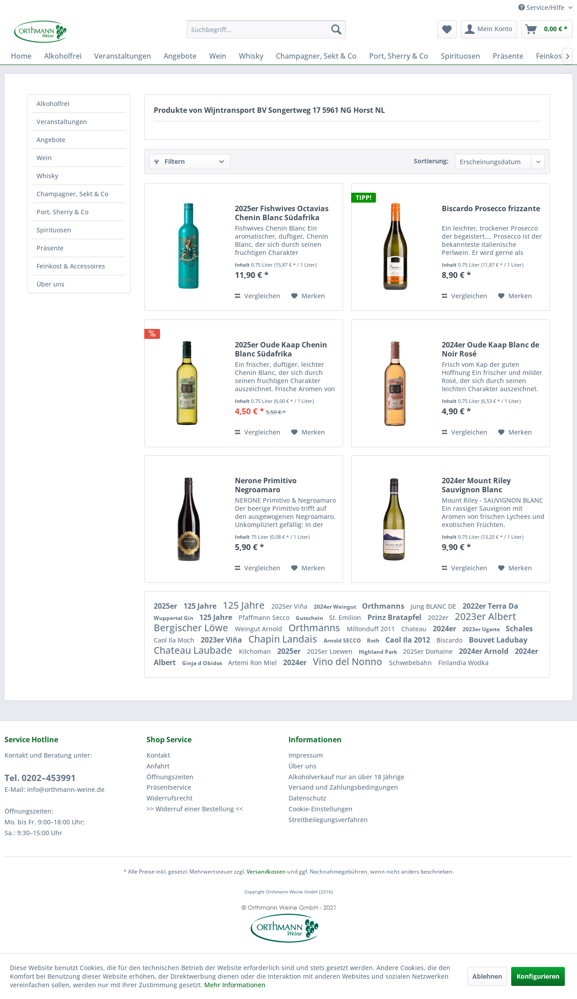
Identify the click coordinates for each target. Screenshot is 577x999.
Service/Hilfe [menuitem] (542, 7)
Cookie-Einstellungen (320, 809)
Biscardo (450, 640)
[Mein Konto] (489, 29)
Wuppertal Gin (174, 618)
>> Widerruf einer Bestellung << (195, 809)
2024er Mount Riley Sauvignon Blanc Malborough (476, 485)
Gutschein (310, 618)
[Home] (21, 56)
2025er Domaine (428, 651)
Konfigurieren (538, 976)
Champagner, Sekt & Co (72, 194)
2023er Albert (485, 616)
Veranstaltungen (62, 121)
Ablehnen (487, 976)
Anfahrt (158, 766)
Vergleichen (257, 295)
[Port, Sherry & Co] (399, 56)
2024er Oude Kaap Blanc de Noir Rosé (490, 349)
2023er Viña (222, 640)
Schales (519, 629)
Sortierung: (431, 161)
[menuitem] (266, 29)
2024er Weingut (335, 606)
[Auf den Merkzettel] (308, 296)
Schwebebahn (411, 662)
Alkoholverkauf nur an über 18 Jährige (346, 776)
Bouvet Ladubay (498, 640)
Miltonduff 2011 (372, 628)
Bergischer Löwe (192, 627)
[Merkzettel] (447, 29)
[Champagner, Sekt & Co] (316, 56)
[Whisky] (251, 56)
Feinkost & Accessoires (71, 266)
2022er (439, 617)
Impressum (305, 755)
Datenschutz (307, 798)
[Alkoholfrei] (63, 56)
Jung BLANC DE (434, 606)
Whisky (47, 175)
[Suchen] (336, 29)
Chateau (414, 628)
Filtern (169, 161)
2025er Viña (290, 606)
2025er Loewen (330, 651)
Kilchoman (256, 651)
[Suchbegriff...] (266, 29)
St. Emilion (346, 617)
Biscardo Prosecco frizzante (491, 208)
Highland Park (378, 652)
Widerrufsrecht (169, 798)
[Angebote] (180, 56)
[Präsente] (508, 56)
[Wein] (218, 56)
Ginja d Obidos (203, 663)
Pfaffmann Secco (264, 617)
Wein (44, 157)
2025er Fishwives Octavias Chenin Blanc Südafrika (282, 213)
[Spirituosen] (460, 56)
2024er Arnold (484, 651)
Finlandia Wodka (463, 662)
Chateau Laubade (194, 650)
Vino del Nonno (349, 661)
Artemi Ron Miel (253, 662)
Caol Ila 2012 (408, 640)
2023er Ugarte (482, 629)
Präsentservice (169, 787)
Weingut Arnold (259, 628)
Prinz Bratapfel (395, 617)
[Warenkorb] (546, 29)
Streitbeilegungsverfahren (328, 819)
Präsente (50, 248)
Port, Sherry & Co (62, 212)
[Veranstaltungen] (122, 56)
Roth (374, 640)
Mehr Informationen (235, 984)
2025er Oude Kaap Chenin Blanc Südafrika (281, 349)
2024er (445, 629)
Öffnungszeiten (170, 776)
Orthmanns (384, 606)
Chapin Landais (283, 639)
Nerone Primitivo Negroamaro (266, 485)
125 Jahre (200, 606)
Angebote (51, 139)
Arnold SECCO (343, 640)
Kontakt (158, 755)
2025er (166, 606)
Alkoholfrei (53, 103)
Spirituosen (54, 230)
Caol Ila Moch (175, 640)
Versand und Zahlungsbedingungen (343, 787)
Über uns (50, 284)
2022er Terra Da (490, 606)
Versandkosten (266, 871)
